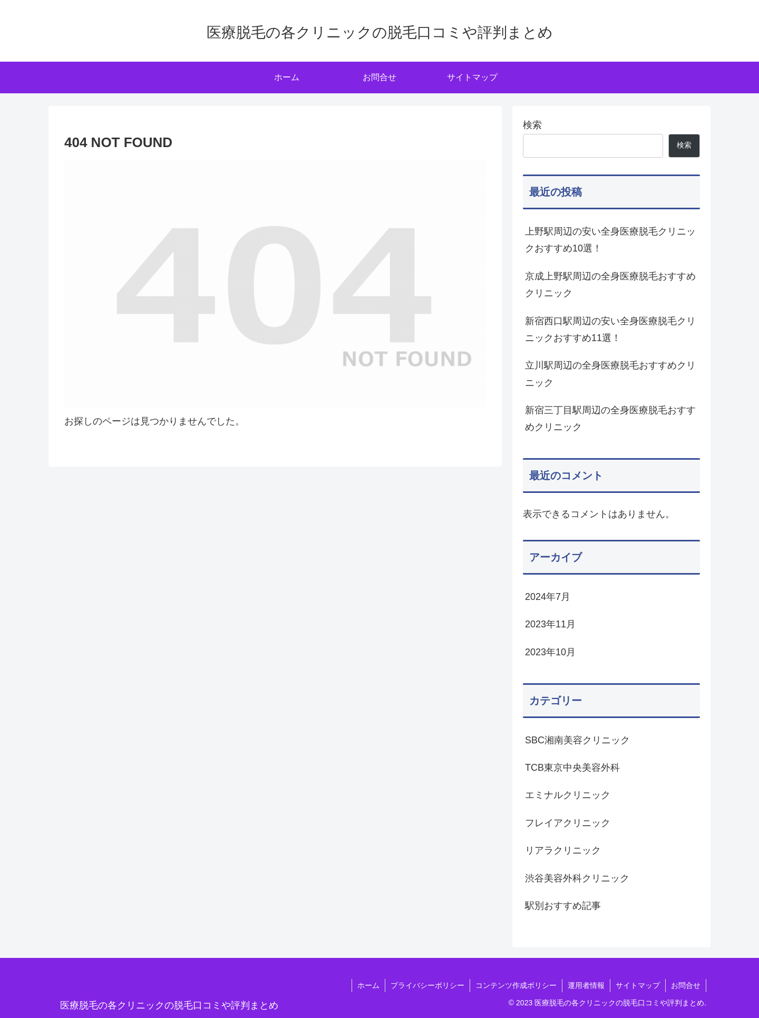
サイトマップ (638, 985)
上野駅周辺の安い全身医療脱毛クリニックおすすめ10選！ (610, 240)
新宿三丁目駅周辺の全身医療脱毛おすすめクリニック (610, 418)
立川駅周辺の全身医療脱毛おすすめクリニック (610, 373)
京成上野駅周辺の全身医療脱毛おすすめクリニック (610, 284)
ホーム (368, 985)
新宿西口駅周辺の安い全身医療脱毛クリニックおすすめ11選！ (610, 329)
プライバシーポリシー (427, 985)
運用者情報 (586, 985)
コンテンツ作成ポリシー (516, 985)
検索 (532, 125)
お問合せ (685, 985)
